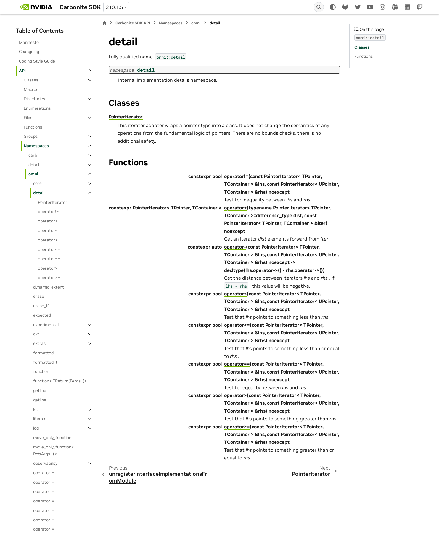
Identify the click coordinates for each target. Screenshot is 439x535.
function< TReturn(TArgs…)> (60, 381)
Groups (31, 136)
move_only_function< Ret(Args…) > (53, 450)
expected (42, 315)
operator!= (48, 211)
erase (38, 296)
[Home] (104, 23)
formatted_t (45, 362)
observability (45, 463)
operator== (49, 258)
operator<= (49, 249)
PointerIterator (52, 202)
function (41, 371)
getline (39, 390)
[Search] (319, 7)
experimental (46, 324)
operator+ (47, 221)
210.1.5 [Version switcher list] (114, 7)
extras (39, 343)
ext (36, 334)
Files (28, 117)
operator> (47, 268)
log (36, 428)
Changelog (29, 51)
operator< (47, 240)
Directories (34, 98)
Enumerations (37, 108)
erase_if (41, 305)
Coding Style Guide (37, 61)
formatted (43, 352)
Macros (31, 89)
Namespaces (36, 145)
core (37, 183)
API (22, 70)
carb (32, 155)
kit (35, 409)
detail (33, 164)
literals (39, 418)
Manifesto (29, 42)
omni (33, 174)
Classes (31, 80)
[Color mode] (332, 7)
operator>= (49, 277)
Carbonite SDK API (132, 22)
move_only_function (52, 437)
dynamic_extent (48, 287)
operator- (47, 230)
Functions (33, 127)
